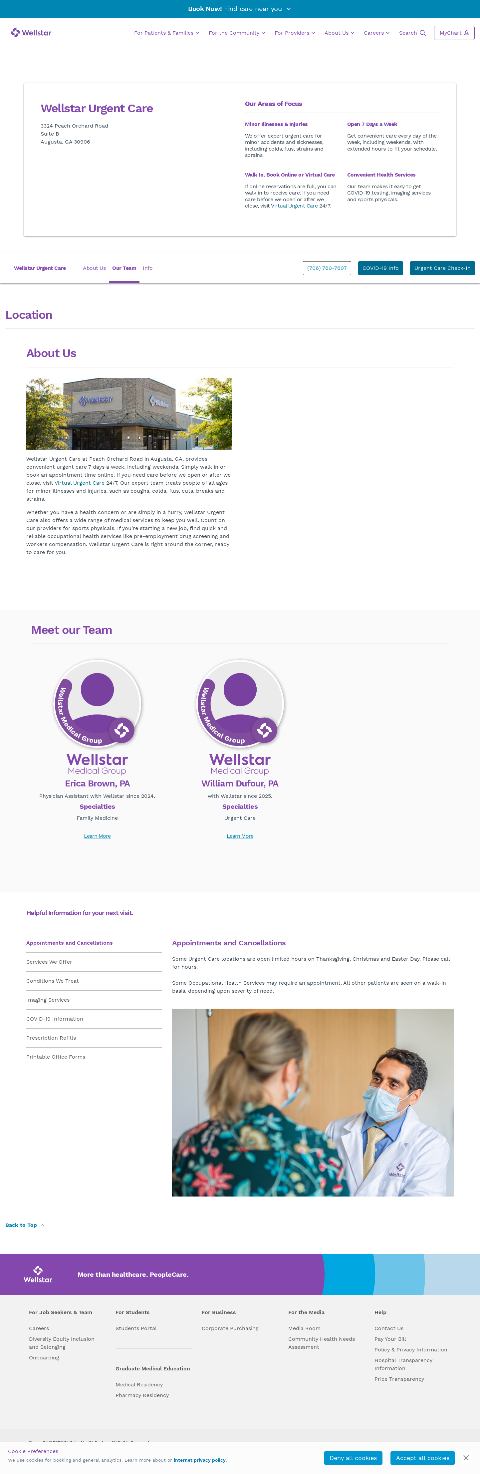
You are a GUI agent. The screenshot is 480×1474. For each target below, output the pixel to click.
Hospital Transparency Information (403, 1364)
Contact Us (388, 1328)
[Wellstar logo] (31, 32)
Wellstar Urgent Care (40, 268)
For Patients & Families (166, 33)
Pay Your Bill (390, 1339)
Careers (376, 33)
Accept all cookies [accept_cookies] (422, 1457)
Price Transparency (399, 1379)
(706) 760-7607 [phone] (327, 268)
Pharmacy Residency (142, 1395)
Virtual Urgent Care (294, 206)
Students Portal (136, 1328)
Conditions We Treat (52, 981)
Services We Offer (49, 962)
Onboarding (44, 1357)
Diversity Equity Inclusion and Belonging (62, 1343)
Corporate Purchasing (230, 1328)
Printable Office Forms (55, 1057)
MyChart (454, 32)
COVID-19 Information (54, 1019)
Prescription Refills (51, 1038)
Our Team (124, 268)
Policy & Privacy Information (410, 1349)
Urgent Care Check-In (442, 268)
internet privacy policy (200, 1460)
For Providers (295, 33)
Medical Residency (139, 1384)
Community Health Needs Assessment (321, 1343)
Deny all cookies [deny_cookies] (353, 1457)
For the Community (237, 33)
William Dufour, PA (239, 784)
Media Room (304, 1328)
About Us (339, 33)
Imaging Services (48, 1000)
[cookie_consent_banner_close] (466, 1458)
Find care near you (240, 9)
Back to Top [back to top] (25, 1225)
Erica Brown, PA (97, 784)
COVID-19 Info (380, 268)
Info (147, 268)
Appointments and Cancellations (69, 943)
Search (412, 33)
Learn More (97, 836)
